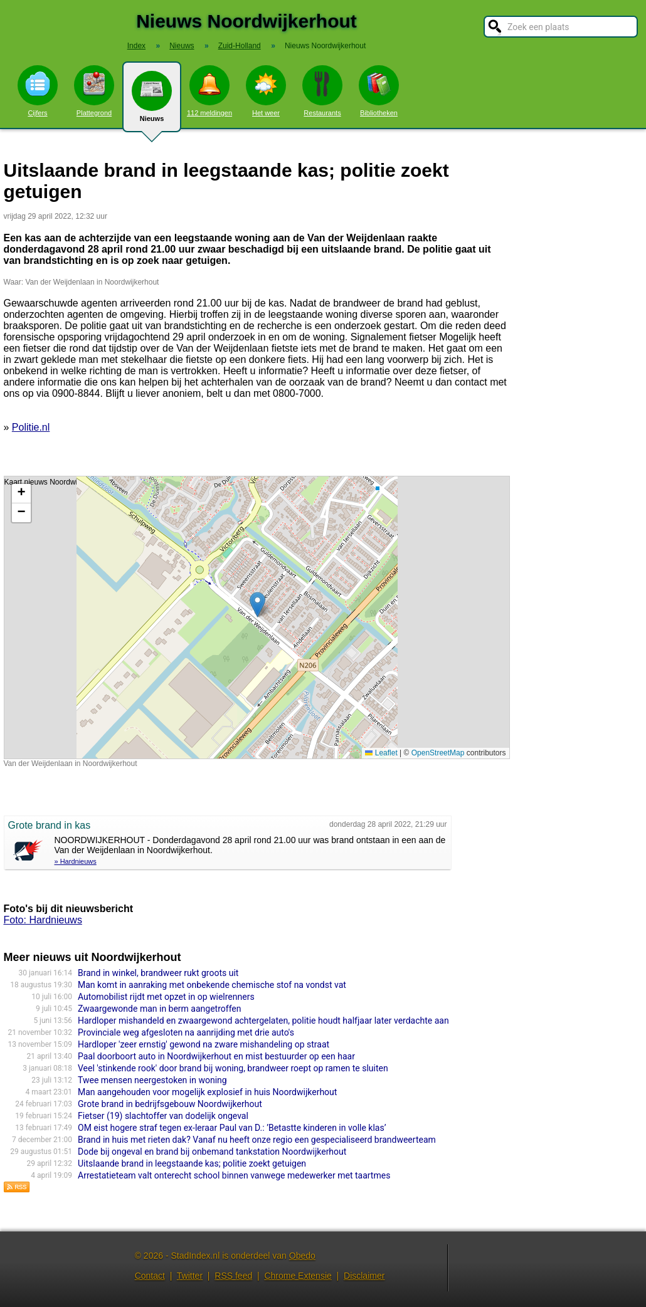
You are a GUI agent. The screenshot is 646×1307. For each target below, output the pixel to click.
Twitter (190, 1276)
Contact (150, 1276)
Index (136, 45)
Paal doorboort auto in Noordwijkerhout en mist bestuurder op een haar (216, 1056)
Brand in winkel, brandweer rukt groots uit (158, 973)
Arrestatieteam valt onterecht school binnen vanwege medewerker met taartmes (234, 1175)
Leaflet (381, 752)
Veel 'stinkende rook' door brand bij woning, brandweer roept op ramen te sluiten (233, 1068)
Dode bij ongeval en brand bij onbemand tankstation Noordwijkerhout (212, 1152)
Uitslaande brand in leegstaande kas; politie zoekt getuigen (192, 1163)
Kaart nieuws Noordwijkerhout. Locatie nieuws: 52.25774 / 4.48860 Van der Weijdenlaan (255, 617)
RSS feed (233, 1276)
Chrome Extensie (297, 1276)
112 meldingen (209, 91)
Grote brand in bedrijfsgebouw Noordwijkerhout (170, 1104)
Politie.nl (31, 427)
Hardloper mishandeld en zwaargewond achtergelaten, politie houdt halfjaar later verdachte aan (263, 1021)
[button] (257, 604)
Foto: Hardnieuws (43, 920)
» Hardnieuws (76, 861)
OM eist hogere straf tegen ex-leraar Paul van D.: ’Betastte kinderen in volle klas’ (232, 1128)
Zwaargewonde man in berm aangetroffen (159, 1009)
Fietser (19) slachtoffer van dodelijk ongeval (163, 1116)
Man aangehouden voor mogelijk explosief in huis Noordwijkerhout (207, 1092)
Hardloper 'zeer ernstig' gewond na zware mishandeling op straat (203, 1044)
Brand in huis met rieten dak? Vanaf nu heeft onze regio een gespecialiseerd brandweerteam (257, 1140)
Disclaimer (364, 1276)
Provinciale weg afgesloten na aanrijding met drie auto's (186, 1032)
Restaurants (322, 91)
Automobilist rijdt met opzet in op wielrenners (166, 997)
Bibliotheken (379, 91)
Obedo (302, 1256)
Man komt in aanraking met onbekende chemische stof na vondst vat (212, 985)
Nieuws (152, 101)
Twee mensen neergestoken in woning (152, 1080)
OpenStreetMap (438, 752)
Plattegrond (94, 91)
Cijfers (38, 91)
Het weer (266, 91)
